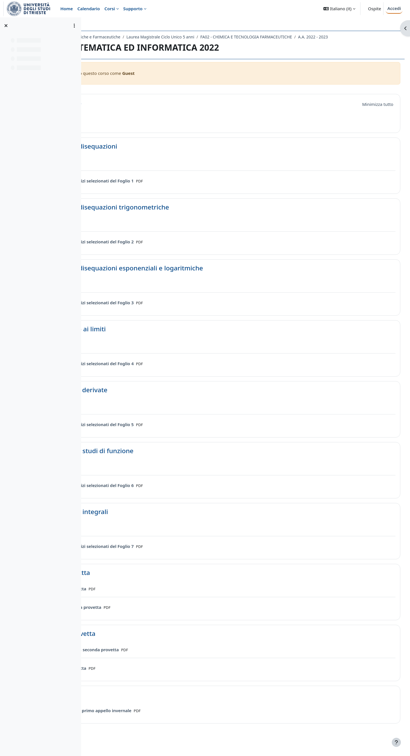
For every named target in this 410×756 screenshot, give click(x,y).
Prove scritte (128, 702)
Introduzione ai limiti (141, 336)
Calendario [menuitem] (88, 8)
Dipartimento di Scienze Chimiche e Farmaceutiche (139, 37)
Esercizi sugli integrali (142, 519)
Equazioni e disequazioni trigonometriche (172, 214)
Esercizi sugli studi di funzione (154, 458)
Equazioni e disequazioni (146, 153)
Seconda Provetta (135, 641)
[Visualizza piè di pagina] (396, 742)
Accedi (394, 8)
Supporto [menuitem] (133, 8)
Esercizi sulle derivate (141, 397)
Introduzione (128, 110)
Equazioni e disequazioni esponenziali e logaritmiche (189, 275)
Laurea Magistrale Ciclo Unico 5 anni (227, 37)
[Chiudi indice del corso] (6, 25)
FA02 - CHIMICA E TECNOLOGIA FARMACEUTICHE (313, 37)
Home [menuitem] (66, 8)
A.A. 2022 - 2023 (113, 44)
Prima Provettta (133, 580)
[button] (339, 8)
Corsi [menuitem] (109, 8)
